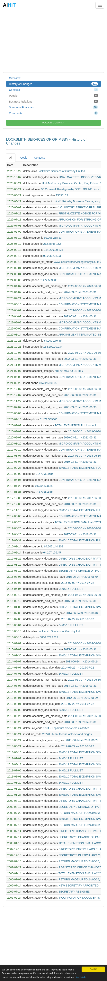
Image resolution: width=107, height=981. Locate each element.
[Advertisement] (53, 41)
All (10, 157)
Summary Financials (53, 107)
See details (91, 977)
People (53, 95)
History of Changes (53, 84)
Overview (14, 78)
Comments (53, 113)
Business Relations (53, 101)
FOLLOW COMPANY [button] (53, 122)
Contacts (53, 89)
